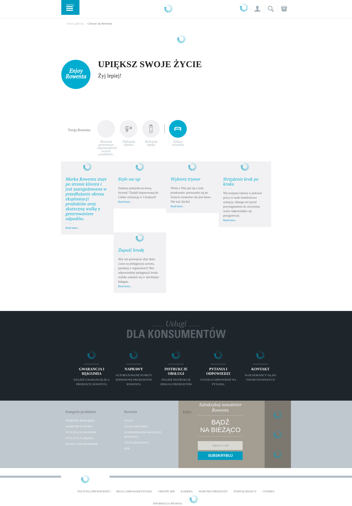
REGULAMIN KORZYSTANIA (134, 491)
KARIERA (187, 491)
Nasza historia (136, 426)
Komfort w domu (79, 426)
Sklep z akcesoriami (82, 444)
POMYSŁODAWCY (245, 491)
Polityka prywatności (94, 491)
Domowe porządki (80, 420)
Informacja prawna (167, 503)
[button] (257, 9)
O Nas (128, 420)
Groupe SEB (166, 491)
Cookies (268, 491)
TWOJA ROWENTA (136, 442)
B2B (127, 448)
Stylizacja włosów (81, 432)
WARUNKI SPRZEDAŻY (213, 491)
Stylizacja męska (80, 438)
